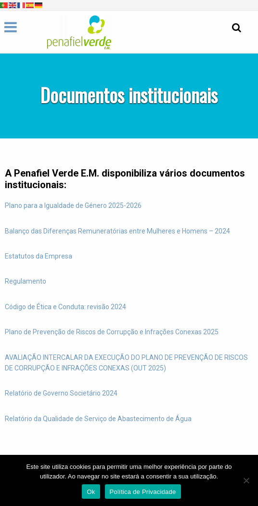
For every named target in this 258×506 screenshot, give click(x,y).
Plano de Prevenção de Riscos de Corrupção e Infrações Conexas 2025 (112, 332)
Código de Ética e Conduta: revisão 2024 (65, 307)
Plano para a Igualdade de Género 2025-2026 (73, 205)
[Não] (246, 480)
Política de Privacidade (143, 491)
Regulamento (25, 281)
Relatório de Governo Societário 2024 (61, 393)
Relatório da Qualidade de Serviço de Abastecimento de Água (98, 419)
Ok (91, 491)
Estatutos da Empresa (38, 256)
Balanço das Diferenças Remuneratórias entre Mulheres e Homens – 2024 (117, 231)
